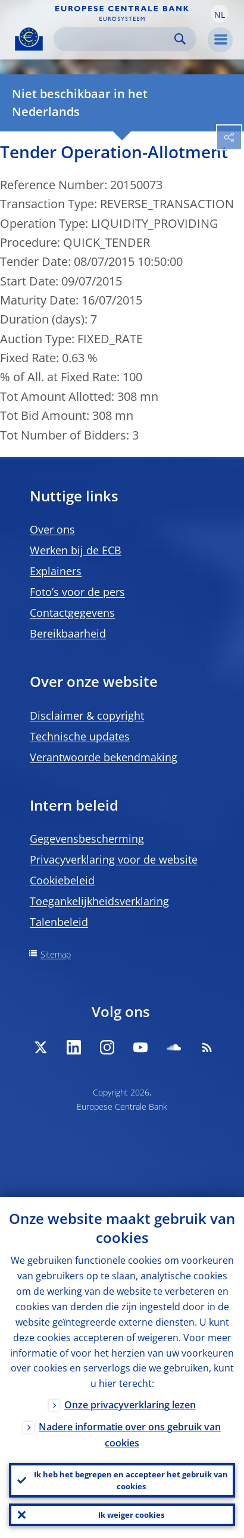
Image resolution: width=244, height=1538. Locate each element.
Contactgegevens (72, 612)
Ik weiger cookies (131, 1514)
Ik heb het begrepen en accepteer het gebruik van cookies (131, 1480)
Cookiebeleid (62, 880)
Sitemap (55, 954)
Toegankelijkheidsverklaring (99, 901)
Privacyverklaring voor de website (114, 859)
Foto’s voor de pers (77, 592)
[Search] (115, 39)
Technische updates (80, 736)
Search (180, 39)
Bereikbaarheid (68, 633)
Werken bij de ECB (75, 550)
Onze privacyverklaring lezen (130, 1404)
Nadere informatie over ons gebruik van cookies (130, 1434)
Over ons (52, 529)
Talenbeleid (59, 922)
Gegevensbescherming (87, 838)
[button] (220, 14)
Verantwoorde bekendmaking (103, 757)
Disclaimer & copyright (87, 715)
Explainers (56, 571)
